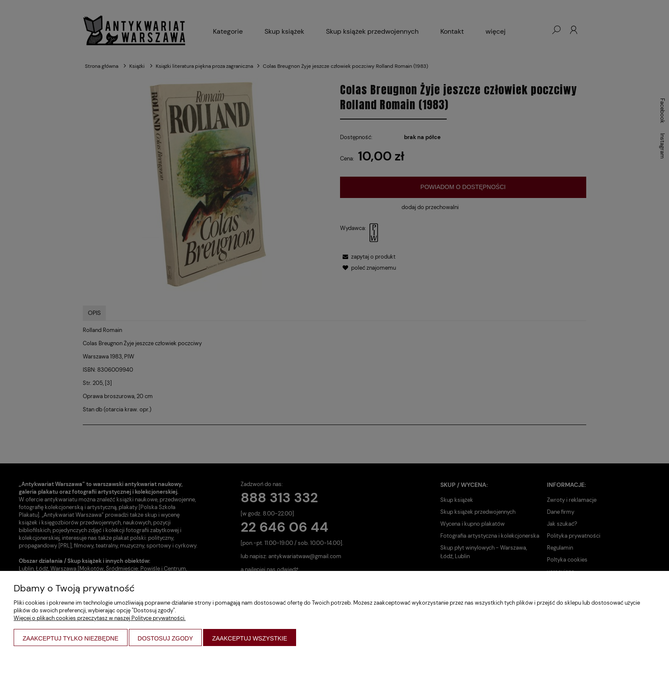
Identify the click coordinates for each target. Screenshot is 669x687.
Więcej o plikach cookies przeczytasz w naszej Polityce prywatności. (100, 618)
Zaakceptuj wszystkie (249, 638)
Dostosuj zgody (165, 638)
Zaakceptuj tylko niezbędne (71, 638)
